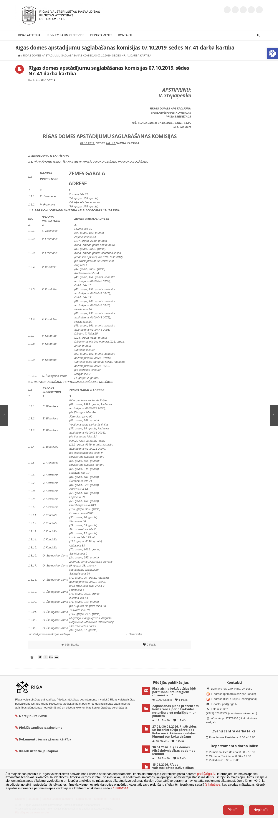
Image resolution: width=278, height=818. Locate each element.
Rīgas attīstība (29, 35)
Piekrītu (233, 810)
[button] (272, 53)
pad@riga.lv (229, 704)
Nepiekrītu (261, 810)
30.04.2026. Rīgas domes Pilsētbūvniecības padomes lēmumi (173, 750)
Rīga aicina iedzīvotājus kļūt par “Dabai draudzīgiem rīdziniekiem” (174, 691)
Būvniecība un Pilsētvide (65, 35)
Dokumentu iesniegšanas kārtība (45, 739)
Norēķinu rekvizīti (31, 716)
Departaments (101, 35)
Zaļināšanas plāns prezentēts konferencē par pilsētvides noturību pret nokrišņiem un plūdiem (175, 711)
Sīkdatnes (212, 784)
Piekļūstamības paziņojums (38, 727)
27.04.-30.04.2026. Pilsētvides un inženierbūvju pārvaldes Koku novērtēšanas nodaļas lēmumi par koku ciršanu (174, 731)
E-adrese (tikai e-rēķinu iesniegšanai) (234, 698)
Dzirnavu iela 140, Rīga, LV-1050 (231, 688)
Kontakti (125, 35)
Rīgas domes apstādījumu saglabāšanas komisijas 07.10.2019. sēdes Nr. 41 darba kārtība (108, 70)
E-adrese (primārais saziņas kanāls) (233, 693)
